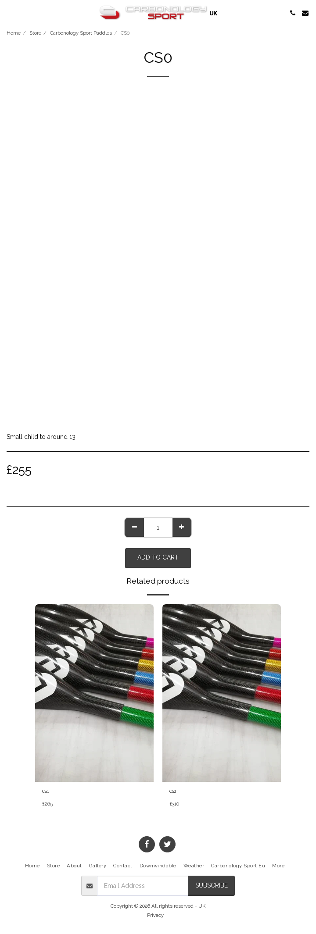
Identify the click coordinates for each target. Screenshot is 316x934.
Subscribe (211, 885)
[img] (94, 693)
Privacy (155, 915)
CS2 (172, 791)
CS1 (45, 791)
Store (35, 33)
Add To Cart (158, 557)
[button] (9, 12)
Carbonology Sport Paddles (81, 33)
